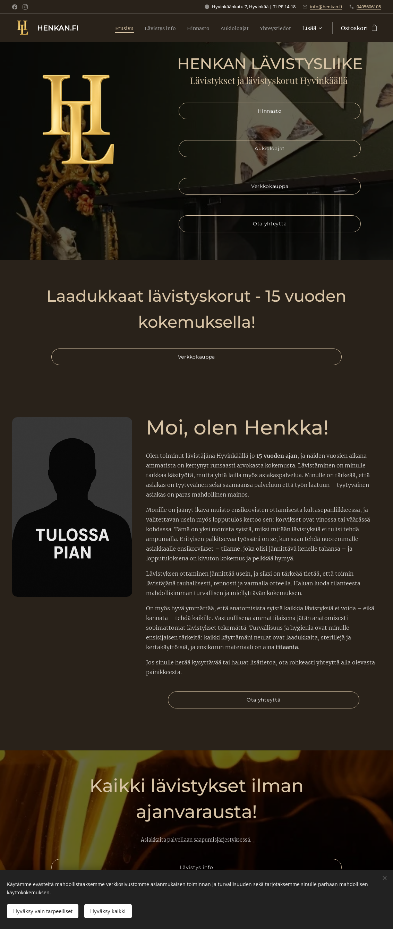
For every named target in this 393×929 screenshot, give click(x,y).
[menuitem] (111, 28)
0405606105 (369, 6)
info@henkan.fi (326, 6)
